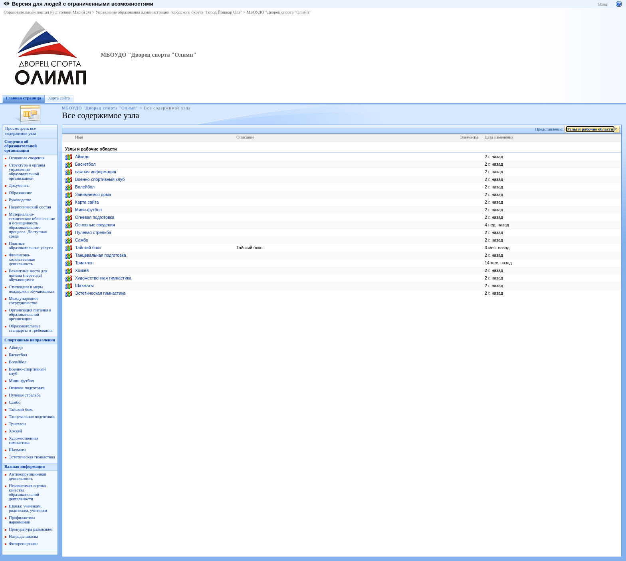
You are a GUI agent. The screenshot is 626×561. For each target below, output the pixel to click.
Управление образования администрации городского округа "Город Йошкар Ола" (168, 12)
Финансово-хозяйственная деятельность (22, 259)
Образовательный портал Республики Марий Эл (47, 12)
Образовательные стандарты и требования (31, 328)
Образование (20, 192)
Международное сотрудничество (23, 300)
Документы (19, 185)
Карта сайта (59, 98)
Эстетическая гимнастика (32, 457)
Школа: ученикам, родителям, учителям (28, 508)
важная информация (95, 171)
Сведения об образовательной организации (20, 146)
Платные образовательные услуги (31, 245)
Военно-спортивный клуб (100, 179)
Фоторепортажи (23, 543)
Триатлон (17, 424)
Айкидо (16, 347)
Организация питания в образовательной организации (30, 314)
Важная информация (24, 466)
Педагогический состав (30, 207)
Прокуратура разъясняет (31, 529)
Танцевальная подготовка (32, 416)
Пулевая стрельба (25, 395)
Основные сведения (27, 158)
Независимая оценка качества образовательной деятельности (27, 492)
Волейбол (17, 362)
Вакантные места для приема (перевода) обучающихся (28, 275)
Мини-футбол (21, 381)
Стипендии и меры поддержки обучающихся (32, 289)
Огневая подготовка (27, 388)
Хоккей (15, 431)
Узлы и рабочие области (590, 129)
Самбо (14, 402)
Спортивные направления (29, 340)
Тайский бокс (21, 409)
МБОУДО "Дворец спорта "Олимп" (279, 12)
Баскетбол (18, 355)
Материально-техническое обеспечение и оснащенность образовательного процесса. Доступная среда (32, 225)
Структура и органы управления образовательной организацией (27, 171)
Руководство (20, 200)
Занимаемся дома (93, 194)
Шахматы (17, 450)
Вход (602, 4)
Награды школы (23, 536)
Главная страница (23, 98)
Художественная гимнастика (23, 440)
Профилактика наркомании (22, 519)
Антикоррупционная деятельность (27, 476)
